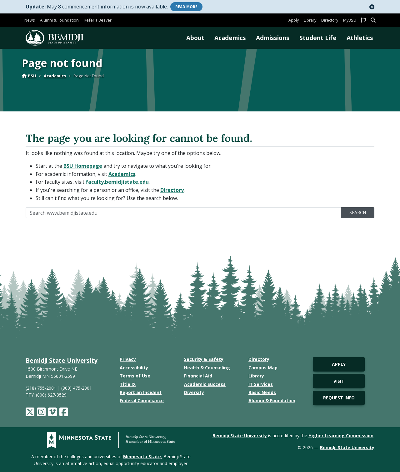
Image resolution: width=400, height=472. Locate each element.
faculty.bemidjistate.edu (117, 181)
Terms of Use (135, 376)
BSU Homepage (82, 165)
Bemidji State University (62, 360)
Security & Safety (203, 359)
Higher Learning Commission (340, 436)
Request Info (339, 398)
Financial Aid (198, 376)
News (29, 20)
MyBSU (349, 20)
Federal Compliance (142, 400)
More (186, 6)
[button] (371, 6)
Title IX (128, 384)
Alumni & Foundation (59, 20)
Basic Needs (262, 392)
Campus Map (263, 368)
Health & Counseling (207, 368)
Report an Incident (141, 392)
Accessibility (134, 368)
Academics (230, 37)
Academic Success (205, 384)
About (195, 37)
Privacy (128, 359)
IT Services (260, 384)
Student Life (318, 37)
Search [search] (357, 212)
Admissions (272, 37)
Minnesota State (142, 456)
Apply (293, 20)
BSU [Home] (29, 76)
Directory (329, 20)
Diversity (194, 392)
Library (310, 20)
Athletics (360, 37)
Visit (338, 381)
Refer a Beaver (98, 20)
